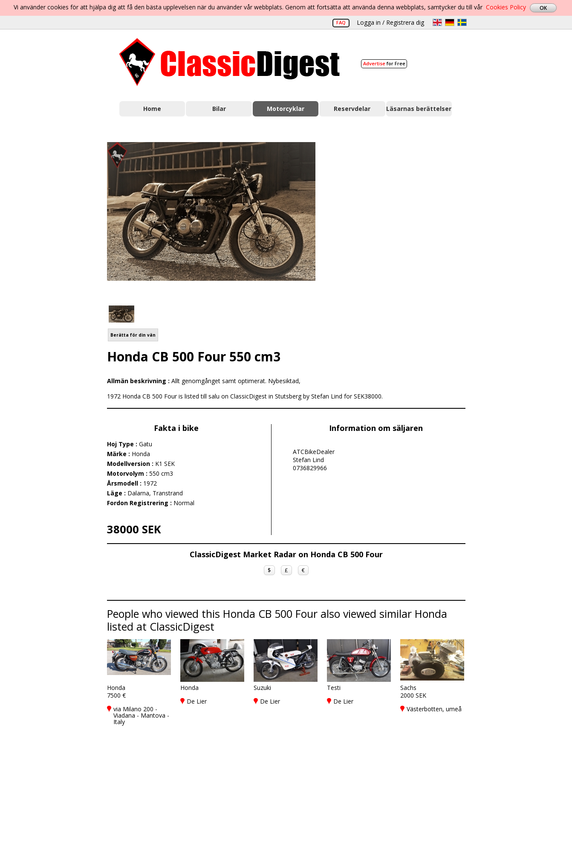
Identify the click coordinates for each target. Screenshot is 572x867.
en (437, 22)
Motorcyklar (285, 109)
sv (462, 22)
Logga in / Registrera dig (390, 22)
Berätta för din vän (133, 335)
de (449, 22)
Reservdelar (352, 109)
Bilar (219, 109)
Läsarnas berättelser (418, 109)
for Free (384, 63)
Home (152, 109)
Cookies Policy (506, 7)
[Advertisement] (399, 219)
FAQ (341, 22)
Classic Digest (229, 62)
